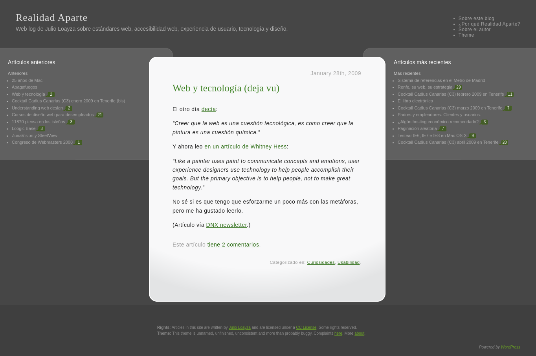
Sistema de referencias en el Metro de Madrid (441, 80)
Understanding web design (37, 108)
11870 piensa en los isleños (38, 121)
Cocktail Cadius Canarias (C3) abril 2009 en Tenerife (448, 142)
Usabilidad (349, 262)
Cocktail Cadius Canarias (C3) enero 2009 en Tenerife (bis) (68, 100)
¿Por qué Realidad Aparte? (489, 24)
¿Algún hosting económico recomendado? (438, 121)
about (359, 333)
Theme (466, 35)
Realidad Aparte (52, 17)
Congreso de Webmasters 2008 (42, 142)
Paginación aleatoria (417, 128)
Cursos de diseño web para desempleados (53, 114)
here (338, 333)
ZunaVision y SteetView (34, 135)
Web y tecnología (28, 94)
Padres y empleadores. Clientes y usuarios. (439, 114)
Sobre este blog (477, 18)
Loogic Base (24, 128)
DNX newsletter (226, 225)
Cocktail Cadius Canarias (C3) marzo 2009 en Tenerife (450, 108)
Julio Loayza (60, 29)
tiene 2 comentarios (233, 244)
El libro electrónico (415, 100)
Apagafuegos (24, 87)
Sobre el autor (475, 29)
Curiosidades (321, 262)
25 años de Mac (27, 80)
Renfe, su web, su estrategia (425, 87)
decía (209, 109)
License (306, 327)
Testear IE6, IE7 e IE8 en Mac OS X (432, 135)
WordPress (510, 347)
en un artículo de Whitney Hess (245, 146)
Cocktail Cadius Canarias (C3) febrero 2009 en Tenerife (451, 94)
